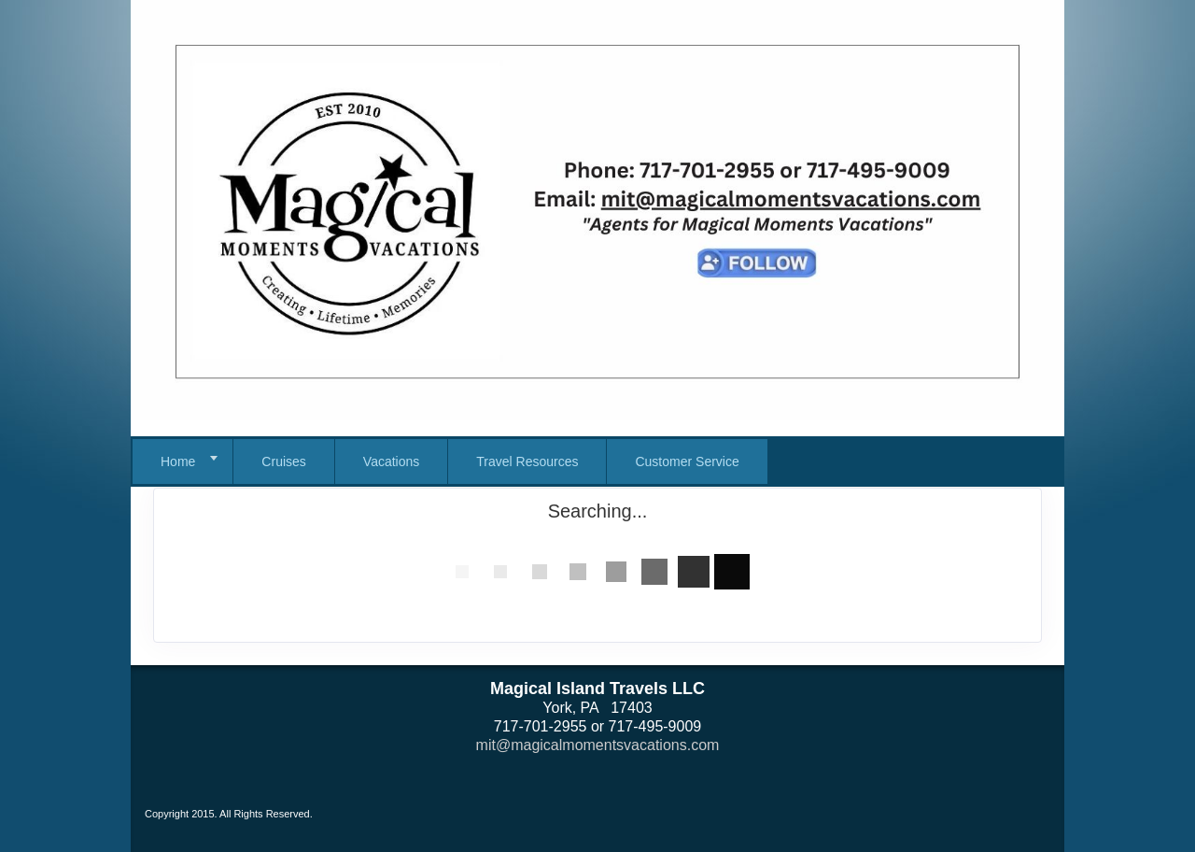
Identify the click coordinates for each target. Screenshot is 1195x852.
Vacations (391, 461)
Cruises (283, 461)
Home (178, 461)
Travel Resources (527, 461)
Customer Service (686, 461)
